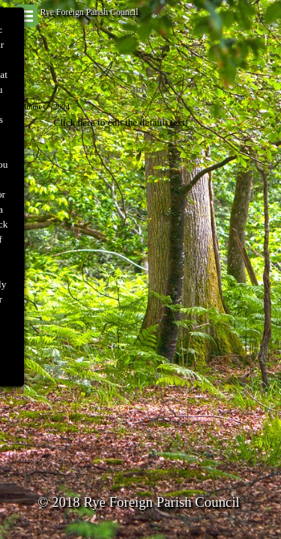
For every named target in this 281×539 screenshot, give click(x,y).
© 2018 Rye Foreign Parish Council (138, 502)
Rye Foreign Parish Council (89, 12)
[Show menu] (26, 15)
